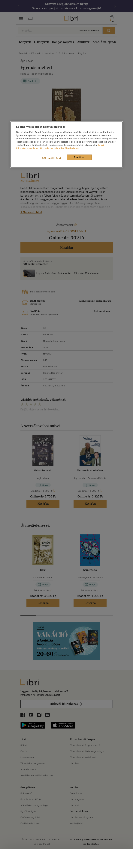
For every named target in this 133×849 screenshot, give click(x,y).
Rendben (79, 157)
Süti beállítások (51, 158)
